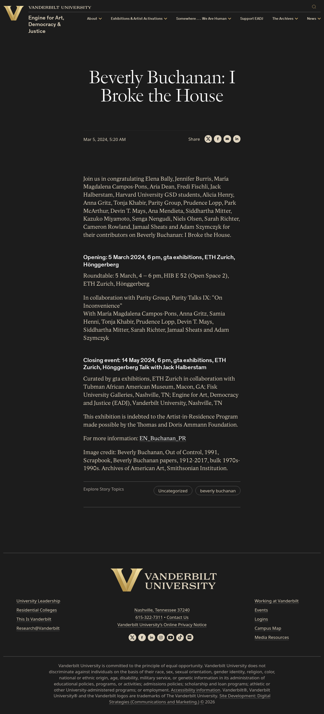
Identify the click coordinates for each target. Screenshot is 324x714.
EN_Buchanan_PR (163, 438)
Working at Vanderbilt (277, 601)
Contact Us (178, 617)
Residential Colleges (36, 610)
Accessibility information (195, 690)
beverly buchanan (218, 491)
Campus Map (268, 628)
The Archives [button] (282, 19)
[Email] (227, 139)
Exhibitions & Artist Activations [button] (137, 19)
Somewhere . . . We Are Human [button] (201, 19)
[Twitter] (208, 139)
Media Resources (272, 637)
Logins (261, 619)
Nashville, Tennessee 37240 (162, 610)
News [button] (311, 19)
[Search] (315, 6)
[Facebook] (217, 139)
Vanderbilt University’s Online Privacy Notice (162, 624)
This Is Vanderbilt (33, 619)
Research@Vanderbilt (37, 628)
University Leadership (38, 601)
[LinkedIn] (236, 139)
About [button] (92, 19)
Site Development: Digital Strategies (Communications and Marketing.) (189, 699)
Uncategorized (172, 491)
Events (261, 610)
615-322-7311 (149, 617)
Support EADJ (251, 19)
